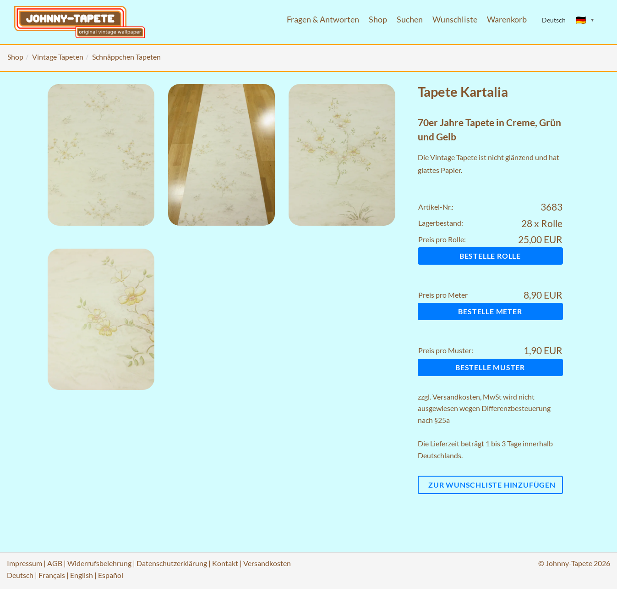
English (81, 575)
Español (110, 575)
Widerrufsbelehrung (99, 563)
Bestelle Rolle (490, 255)
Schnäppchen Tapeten (126, 56)
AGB (54, 563)
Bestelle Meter (490, 311)
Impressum (24, 563)
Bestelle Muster (490, 367)
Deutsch (20, 575)
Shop (378, 19)
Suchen (410, 19)
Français (51, 575)
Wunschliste (454, 19)
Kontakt (225, 563)
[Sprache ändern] (585, 20)
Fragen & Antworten (323, 19)
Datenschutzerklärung (172, 563)
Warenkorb (507, 19)
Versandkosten (456, 396)
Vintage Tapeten (57, 56)
